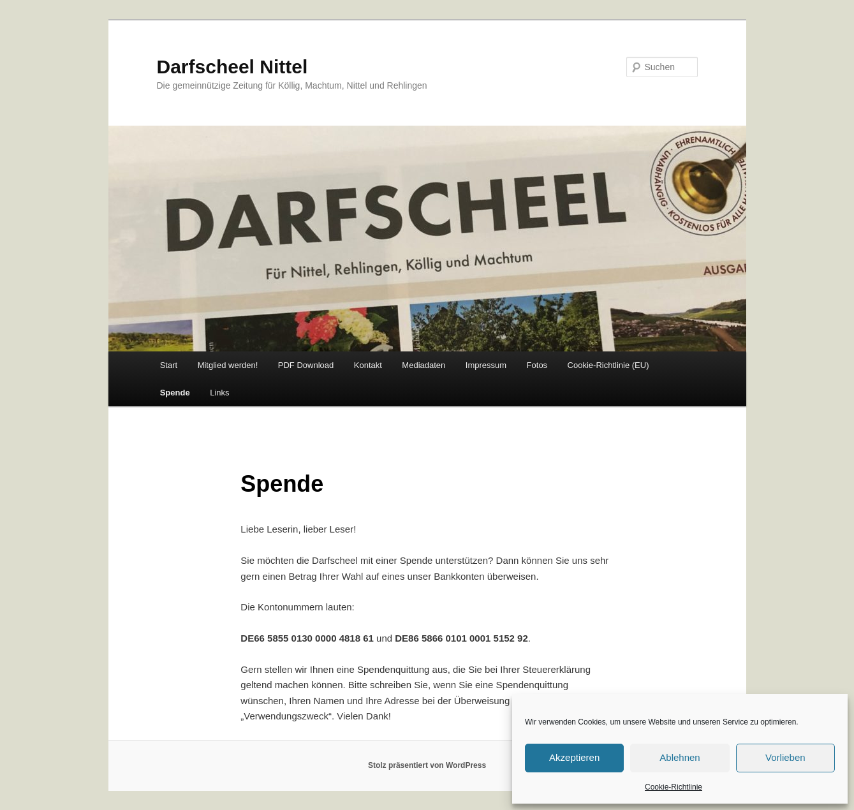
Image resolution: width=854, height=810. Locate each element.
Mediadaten (423, 365)
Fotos (537, 365)
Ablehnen (679, 757)
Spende (175, 392)
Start (168, 365)
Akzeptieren (574, 757)
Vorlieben (785, 757)
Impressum (486, 365)
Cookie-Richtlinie (673, 787)
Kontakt (368, 365)
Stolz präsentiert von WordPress (427, 765)
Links (219, 392)
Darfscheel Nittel (232, 66)
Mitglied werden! (228, 365)
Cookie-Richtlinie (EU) (608, 365)
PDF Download (306, 365)
